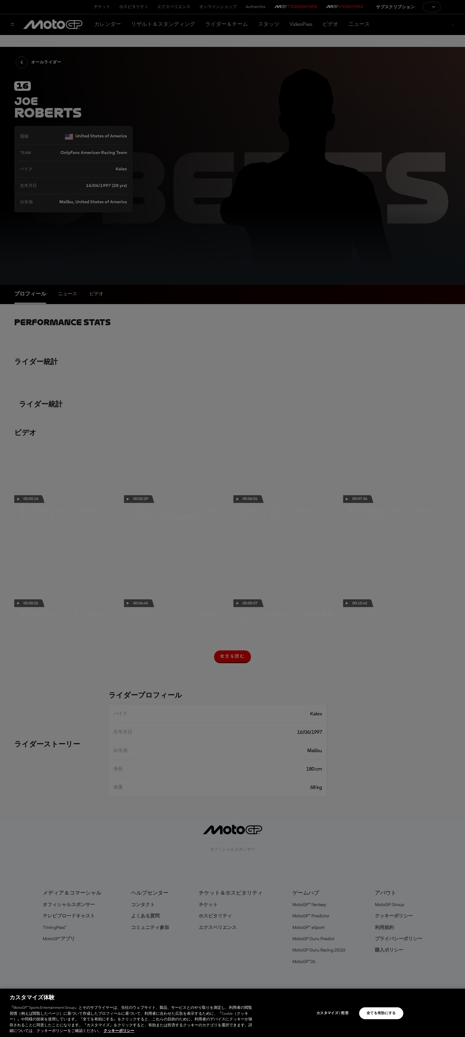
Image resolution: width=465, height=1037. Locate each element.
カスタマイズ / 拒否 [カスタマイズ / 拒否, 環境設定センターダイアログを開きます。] (332, 1013)
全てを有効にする (381, 1013)
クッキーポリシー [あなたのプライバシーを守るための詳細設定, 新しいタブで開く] (118, 1031)
